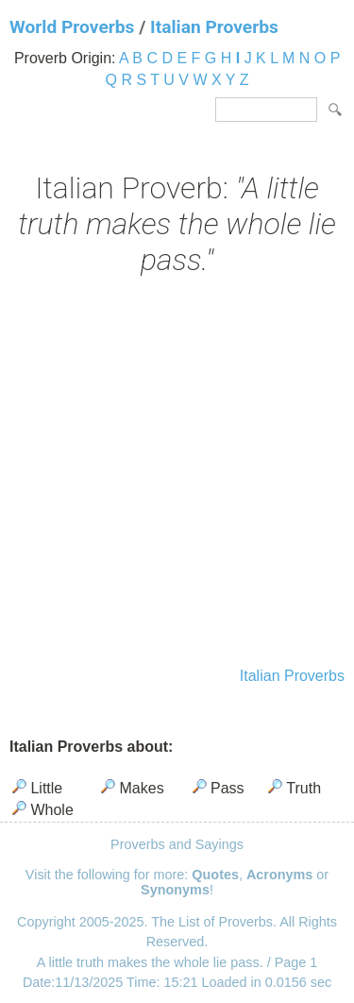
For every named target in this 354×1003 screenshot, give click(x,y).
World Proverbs (71, 27)
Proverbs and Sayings (177, 844)
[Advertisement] (177, 474)
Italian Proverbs (214, 27)
